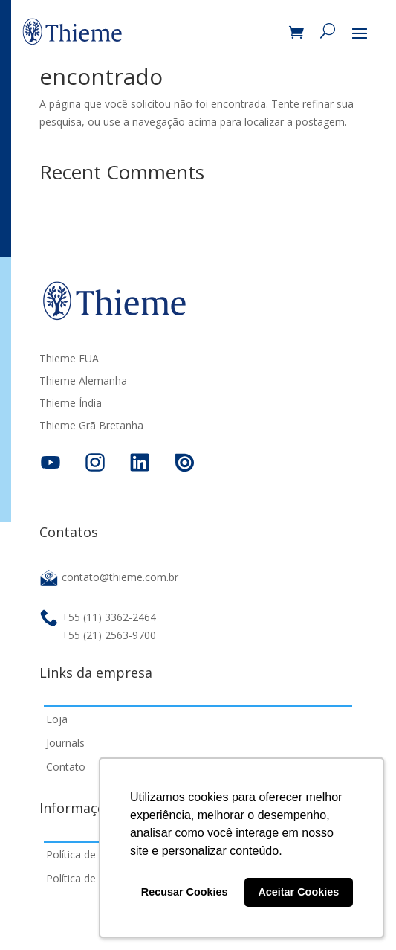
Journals (65, 743)
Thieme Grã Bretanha (91, 426)
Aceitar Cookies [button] (298, 892)
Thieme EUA (69, 359)
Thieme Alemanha (83, 382)
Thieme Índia (70, 404)
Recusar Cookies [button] (184, 892)
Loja (57, 719)
